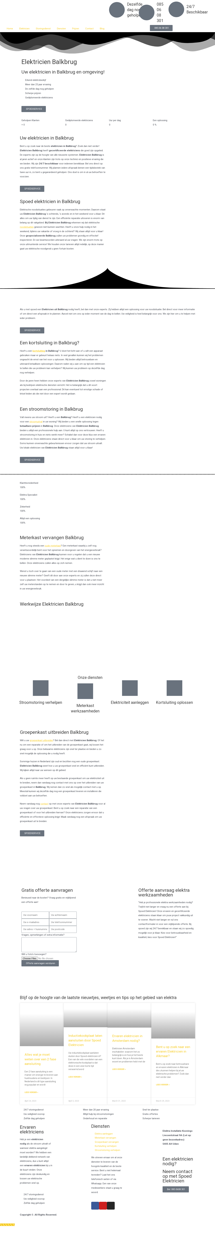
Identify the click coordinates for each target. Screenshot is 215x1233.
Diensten (61, 28)
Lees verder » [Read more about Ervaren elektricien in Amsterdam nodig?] (119, 1074)
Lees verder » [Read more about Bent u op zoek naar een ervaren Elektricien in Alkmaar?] (163, 1089)
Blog (102, 28)
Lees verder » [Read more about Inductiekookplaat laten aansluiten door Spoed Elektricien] (75, 1081)
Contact (89, 28)
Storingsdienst (43, 28)
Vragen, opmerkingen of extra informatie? (42, 934)
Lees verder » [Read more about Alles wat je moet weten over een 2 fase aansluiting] (31, 1097)
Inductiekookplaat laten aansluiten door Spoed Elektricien (85, 1045)
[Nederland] (107, 870)
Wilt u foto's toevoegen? (33, 954)
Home (10, 28)
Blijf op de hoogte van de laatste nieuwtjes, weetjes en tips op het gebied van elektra (100, 1000)
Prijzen (75, 28)
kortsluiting (39, 350)
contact (44, 803)
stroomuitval (36, 421)
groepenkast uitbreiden (41, 740)
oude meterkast (53, 545)
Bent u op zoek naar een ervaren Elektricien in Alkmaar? (173, 1056)
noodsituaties (27, 227)
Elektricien (24, 28)
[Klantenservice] (7, 1230)
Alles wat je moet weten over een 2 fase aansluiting (40, 1063)
